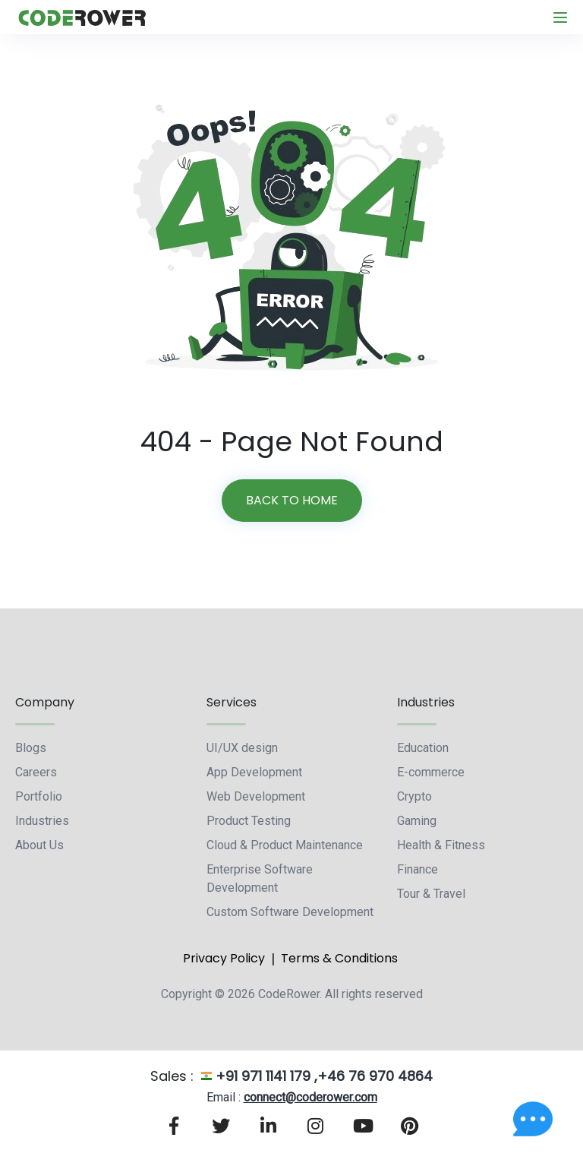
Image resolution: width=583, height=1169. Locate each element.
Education (423, 748)
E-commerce (431, 772)
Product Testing (248, 821)
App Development (254, 772)
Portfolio (38, 796)
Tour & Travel (431, 893)
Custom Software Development (289, 912)
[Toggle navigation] (560, 17)
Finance (417, 869)
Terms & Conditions (339, 958)
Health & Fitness (441, 845)
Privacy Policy (224, 958)
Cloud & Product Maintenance (284, 845)
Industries (42, 821)
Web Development (255, 796)
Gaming (416, 821)
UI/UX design (242, 748)
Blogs (30, 748)
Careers (36, 772)
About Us (39, 845)
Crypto (414, 796)
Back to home (292, 500)
